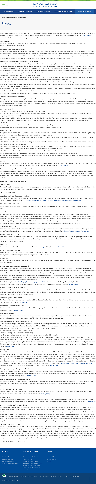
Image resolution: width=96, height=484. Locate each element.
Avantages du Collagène (30, 451)
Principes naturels (27, 459)
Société (49, 451)
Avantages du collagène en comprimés (32, 463)
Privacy (60, 476)
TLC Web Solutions (13, 480)
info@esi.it (53, 476)
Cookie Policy (67, 476)
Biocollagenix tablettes (25, 11)
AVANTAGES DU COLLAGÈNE (84, 11)
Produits (5, 451)
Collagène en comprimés (43, 11)
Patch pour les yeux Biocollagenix (63, 11)
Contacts (49, 461)
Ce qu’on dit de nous (52, 457)
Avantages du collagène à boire (30, 461)
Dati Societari (75, 476)
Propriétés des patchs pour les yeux (31, 468)
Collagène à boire (9, 11)
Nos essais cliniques (28, 470)
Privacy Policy (55, 365)
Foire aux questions (51, 459)
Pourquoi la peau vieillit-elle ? (30, 457)
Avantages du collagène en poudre (31, 465)
